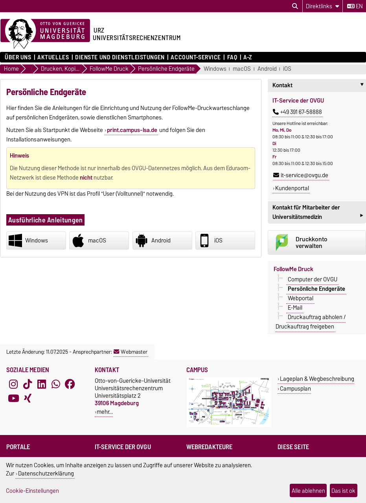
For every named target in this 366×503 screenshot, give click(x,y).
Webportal (300, 298)
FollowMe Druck (293, 269)
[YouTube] (13, 398)
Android (267, 68)
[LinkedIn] (42, 384)
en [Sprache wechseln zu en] (355, 6)
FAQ (232, 57)
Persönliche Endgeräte (316, 289)
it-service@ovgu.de (300, 175)
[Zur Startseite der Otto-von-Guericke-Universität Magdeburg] (45, 34)
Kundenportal (292, 188)
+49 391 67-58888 (297, 112)
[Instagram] (13, 384)
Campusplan (295, 388)
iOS (287, 68)
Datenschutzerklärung (46, 473)
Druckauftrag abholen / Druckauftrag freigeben (311, 321)
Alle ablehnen (308, 491)
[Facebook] (70, 384)
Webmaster (130, 351)
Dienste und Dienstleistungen (120, 57)
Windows (215, 68)
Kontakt (319, 85)
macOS (242, 68)
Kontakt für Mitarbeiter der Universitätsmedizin (317, 213)
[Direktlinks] (322, 6)
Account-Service (196, 57)
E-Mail (295, 307)
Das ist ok (343, 491)
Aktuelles (53, 57)
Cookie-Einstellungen (32, 491)
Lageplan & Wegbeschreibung (317, 379)
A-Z (247, 57)
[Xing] (27, 398)
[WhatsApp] (56, 384)
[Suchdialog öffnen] (295, 6)
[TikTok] (27, 384)
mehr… (105, 412)
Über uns (18, 57)
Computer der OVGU (312, 279)
